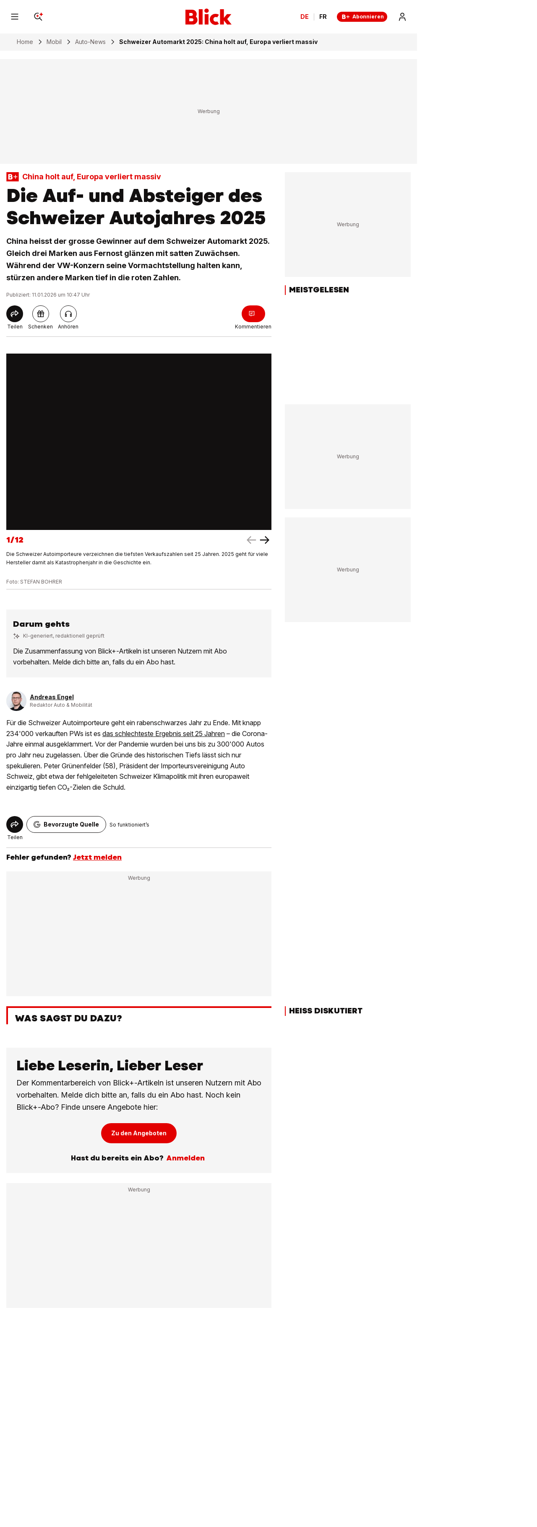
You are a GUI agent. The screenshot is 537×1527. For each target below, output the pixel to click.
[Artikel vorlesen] (68, 313)
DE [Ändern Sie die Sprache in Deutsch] (304, 16)
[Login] (402, 16)
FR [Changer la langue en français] (323, 16)
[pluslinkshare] (40, 313)
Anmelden (185, 1158)
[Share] (14, 313)
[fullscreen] (138, 442)
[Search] (38, 16)
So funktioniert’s (129, 825)
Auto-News (90, 42)
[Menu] (14, 16)
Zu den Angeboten (139, 1133)
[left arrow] (264, 540)
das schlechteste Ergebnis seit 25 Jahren (163, 733)
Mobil (54, 42)
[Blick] (208, 16)
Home (25, 42)
